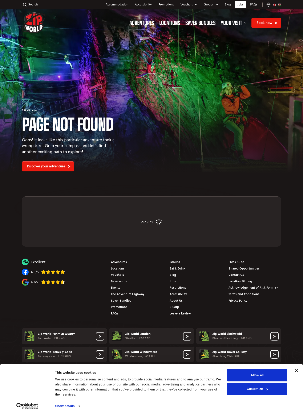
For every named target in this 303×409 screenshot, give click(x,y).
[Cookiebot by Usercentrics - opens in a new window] (27, 401)
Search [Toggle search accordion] (30, 4)
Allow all (257, 370)
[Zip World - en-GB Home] (33, 22)
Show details (65, 400)
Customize (257, 383)
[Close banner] (296, 365)
